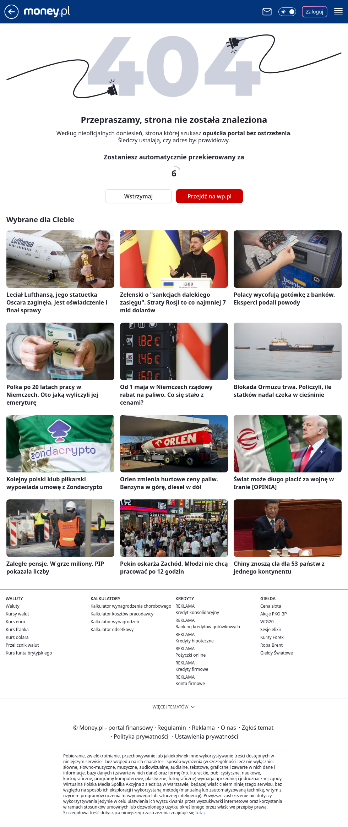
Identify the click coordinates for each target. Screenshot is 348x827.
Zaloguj (314, 11)
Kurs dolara (17, 637)
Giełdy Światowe (276, 653)
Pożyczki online (190, 655)
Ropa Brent (271, 645)
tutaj (200, 813)
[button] (338, 11)
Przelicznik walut (22, 645)
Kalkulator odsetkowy (112, 629)
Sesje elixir (270, 629)
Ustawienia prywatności (205, 736)
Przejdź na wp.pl (209, 196)
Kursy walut (17, 614)
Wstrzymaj (138, 196)
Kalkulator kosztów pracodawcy (122, 614)
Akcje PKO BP (273, 614)
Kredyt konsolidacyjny (197, 612)
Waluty (13, 606)
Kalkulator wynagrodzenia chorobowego (131, 606)
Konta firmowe (190, 683)
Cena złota (270, 606)
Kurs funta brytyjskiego (29, 653)
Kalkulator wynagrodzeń (115, 622)
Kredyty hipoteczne (194, 641)
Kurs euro (15, 622)
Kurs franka (17, 629)
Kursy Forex (272, 637)
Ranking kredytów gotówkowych (207, 627)
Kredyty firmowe (191, 669)
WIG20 (267, 622)
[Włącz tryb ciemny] (287, 11)
